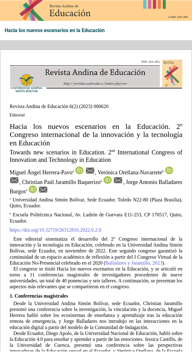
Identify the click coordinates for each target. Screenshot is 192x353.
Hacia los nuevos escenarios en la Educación (55, 30)
